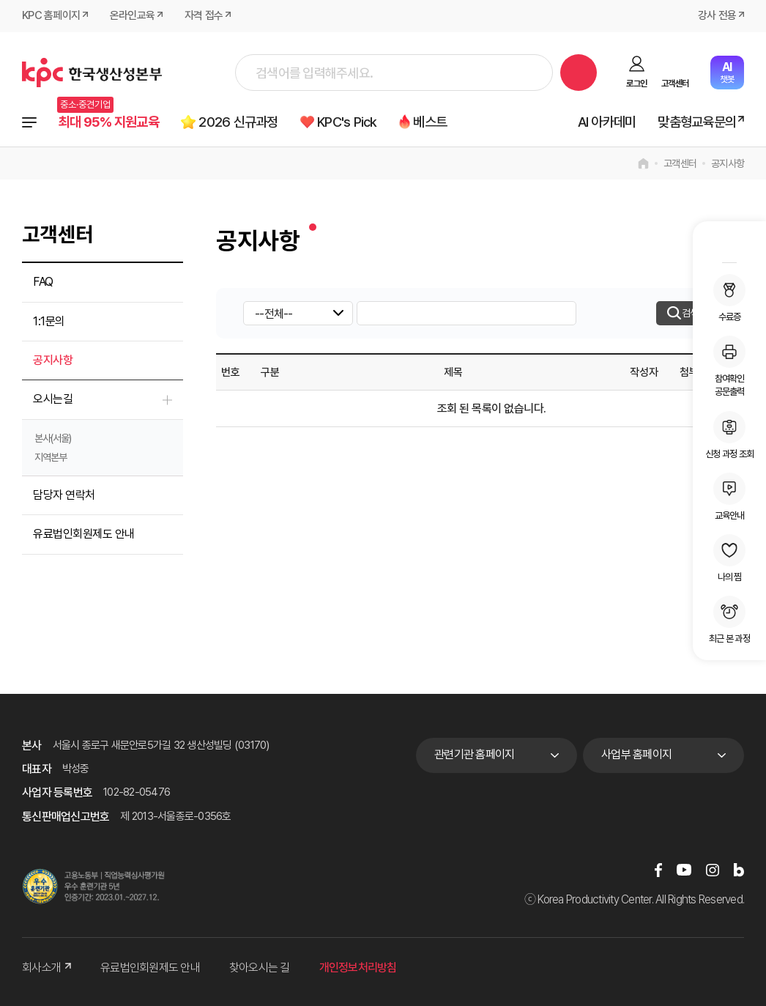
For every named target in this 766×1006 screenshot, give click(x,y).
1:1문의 (49, 321)
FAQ (43, 282)
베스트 (434, 122)
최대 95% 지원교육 (109, 122)
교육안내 (729, 497)
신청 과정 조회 (729, 435)
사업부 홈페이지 (636, 755)
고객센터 (674, 83)
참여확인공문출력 (729, 366)
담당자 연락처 (64, 495)
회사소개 (46, 968)
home (643, 164)
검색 (578, 72)
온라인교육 (132, 16)
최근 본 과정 (729, 620)
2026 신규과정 (240, 122)
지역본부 (50, 457)
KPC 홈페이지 (51, 16)
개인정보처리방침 (358, 968)
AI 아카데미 (606, 122)
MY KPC (729, 244)
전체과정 (29, 122)
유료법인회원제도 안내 (84, 534)
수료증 (729, 298)
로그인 (636, 83)
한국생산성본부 (92, 72)
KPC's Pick (350, 122)
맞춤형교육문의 (697, 122)
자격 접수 (204, 16)
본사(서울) (52, 438)
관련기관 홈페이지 (474, 755)
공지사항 (727, 164)
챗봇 (726, 72)
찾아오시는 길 (259, 968)
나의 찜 (729, 558)
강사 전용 (717, 16)
